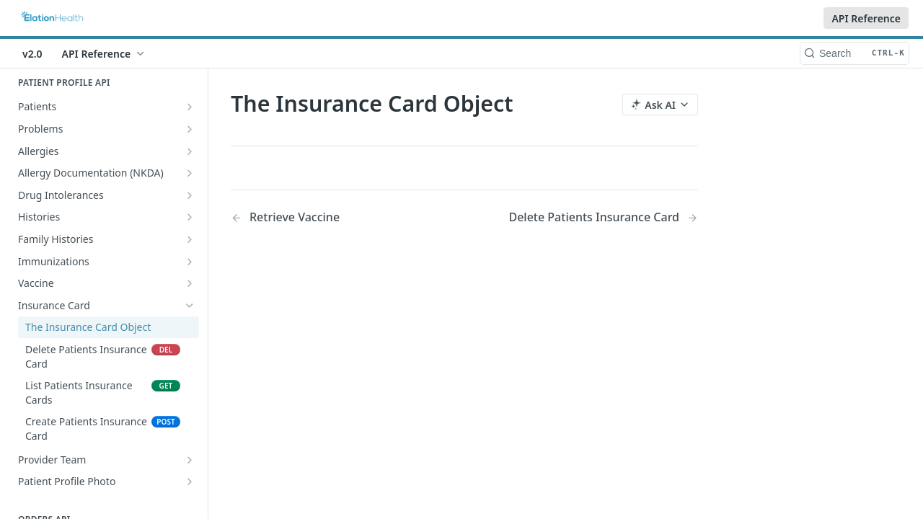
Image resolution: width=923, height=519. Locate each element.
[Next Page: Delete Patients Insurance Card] (603, 217)
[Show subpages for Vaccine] (189, 283)
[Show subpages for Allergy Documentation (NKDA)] (189, 173)
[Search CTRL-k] (854, 53)
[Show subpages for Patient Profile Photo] (189, 481)
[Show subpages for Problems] (189, 129)
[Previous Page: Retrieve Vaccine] (331, 217)
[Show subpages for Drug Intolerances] (189, 195)
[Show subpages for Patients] (189, 106)
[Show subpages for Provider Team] (189, 460)
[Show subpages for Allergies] (189, 151)
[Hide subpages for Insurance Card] (189, 305)
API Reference (866, 18)
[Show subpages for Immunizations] (189, 261)
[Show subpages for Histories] (189, 217)
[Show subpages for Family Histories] (189, 239)
